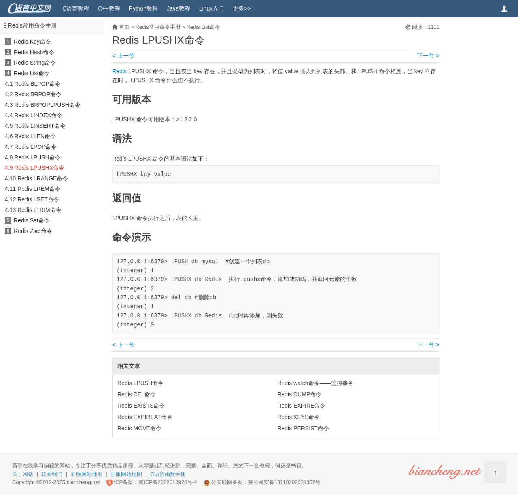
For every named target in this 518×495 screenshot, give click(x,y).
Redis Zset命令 (33, 231)
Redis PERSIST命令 (303, 428)
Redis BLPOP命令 (37, 83)
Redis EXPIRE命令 (301, 405)
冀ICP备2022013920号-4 (167, 482)
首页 (124, 27)
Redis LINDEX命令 (38, 115)
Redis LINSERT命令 (40, 126)
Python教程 (143, 8)
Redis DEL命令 (136, 394)
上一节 (123, 56)
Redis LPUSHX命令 (39, 168)
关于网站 (22, 474)
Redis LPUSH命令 (37, 157)
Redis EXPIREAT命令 (144, 417)
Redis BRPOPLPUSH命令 (47, 105)
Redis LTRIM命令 (39, 210)
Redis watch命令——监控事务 (315, 383)
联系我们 (51, 474)
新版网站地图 (86, 474)
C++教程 (109, 8)
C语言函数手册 (168, 474)
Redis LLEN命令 (35, 136)
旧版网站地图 (126, 474)
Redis (119, 71)
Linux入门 (211, 8)
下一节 (428, 56)
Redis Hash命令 (34, 52)
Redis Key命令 (32, 41)
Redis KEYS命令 (298, 417)
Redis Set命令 (32, 220)
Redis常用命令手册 (32, 25)
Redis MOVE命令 (139, 428)
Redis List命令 (32, 73)
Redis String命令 (35, 62)
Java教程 (178, 8)
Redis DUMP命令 (299, 394)
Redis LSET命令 (38, 199)
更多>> (242, 8)
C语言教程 (75, 8)
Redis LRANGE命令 (42, 178)
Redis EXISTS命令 (141, 405)
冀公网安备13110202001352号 (284, 482)
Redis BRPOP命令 (38, 94)
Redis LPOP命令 (35, 147)
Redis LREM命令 (39, 189)
